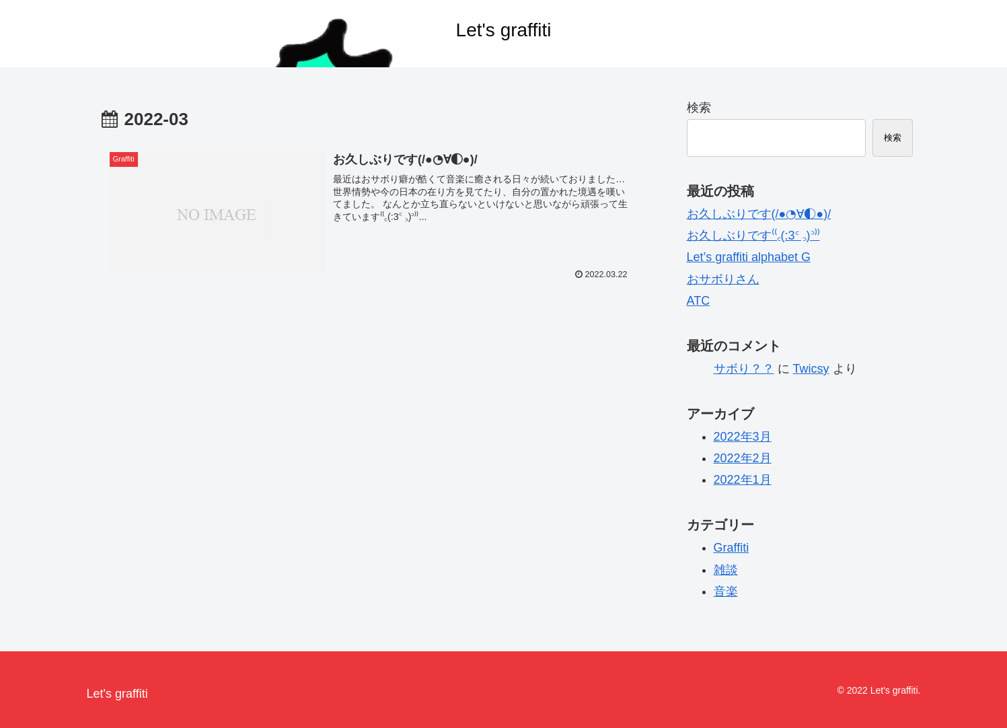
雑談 (726, 570)
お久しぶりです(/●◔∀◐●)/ (759, 214)
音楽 (726, 591)
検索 (699, 107)
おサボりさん (723, 279)
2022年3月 (743, 436)
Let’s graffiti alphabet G (749, 257)
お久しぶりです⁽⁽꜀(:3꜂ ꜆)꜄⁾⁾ (753, 235)
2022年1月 (743, 479)
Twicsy (811, 368)
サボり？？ (744, 368)
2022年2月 (743, 458)
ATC (698, 300)
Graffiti (731, 547)
